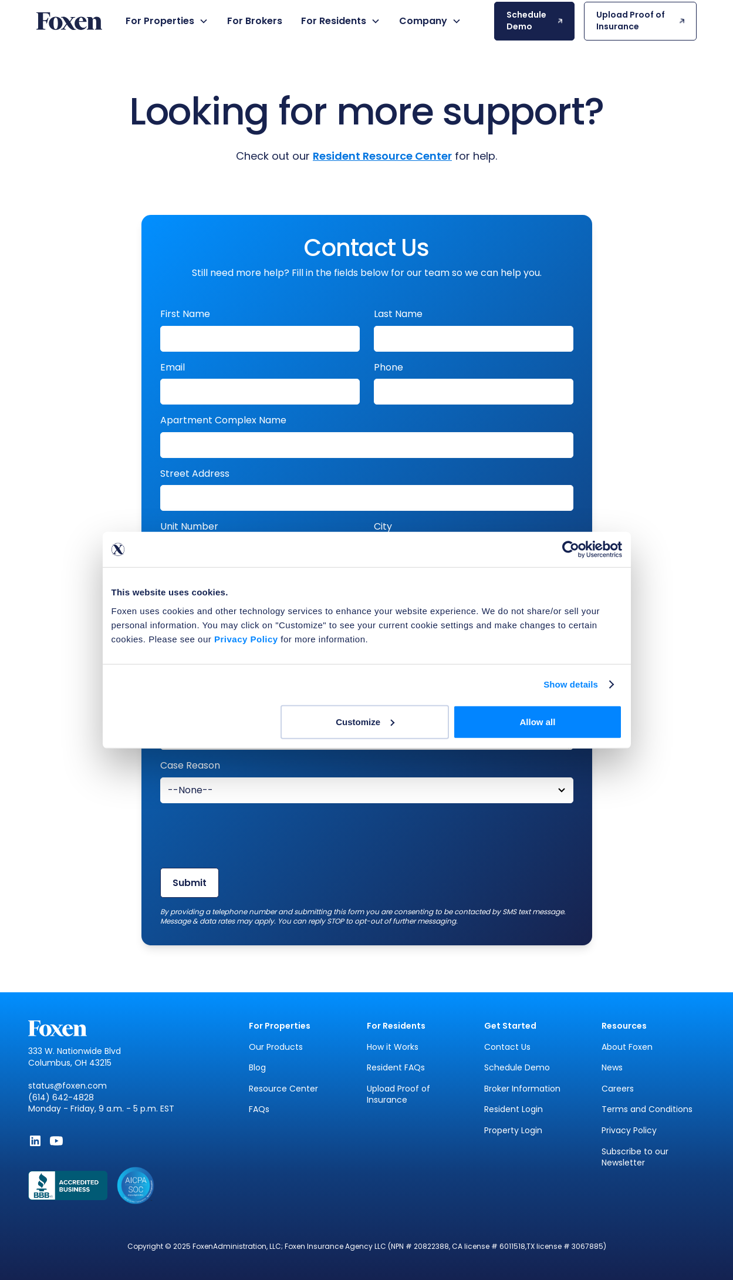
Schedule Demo (517, 1067)
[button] (167, 21)
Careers (618, 1088)
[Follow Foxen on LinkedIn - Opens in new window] (35, 1141)
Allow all (538, 721)
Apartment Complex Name (223, 420)
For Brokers (254, 21)
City (383, 526)
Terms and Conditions (647, 1109)
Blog (257, 1067)
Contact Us (507, 1047)
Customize (365, 721)
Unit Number (189, 526)
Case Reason (190, 765)
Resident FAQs (396, 1067)
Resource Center (283, 1088)
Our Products (276, 1047)
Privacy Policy (629, 1130)
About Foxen (627, 1047)
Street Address (194, 473)
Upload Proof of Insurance (398, 1094)
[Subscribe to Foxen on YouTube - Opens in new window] (56, 1141)
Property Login (513, 1130)
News (612, 1067)
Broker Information (522, 1088)
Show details (570, 684)
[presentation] (249, 835)
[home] (69, 21)
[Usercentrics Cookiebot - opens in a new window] (570, 549)
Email (172, 367)
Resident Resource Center (382, 156)
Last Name (398, 314)
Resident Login (513, 1109)
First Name (185, 314)
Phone (388, 367)
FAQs (259, 1109)
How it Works (392, 1047)
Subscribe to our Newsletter (635, 1157)
